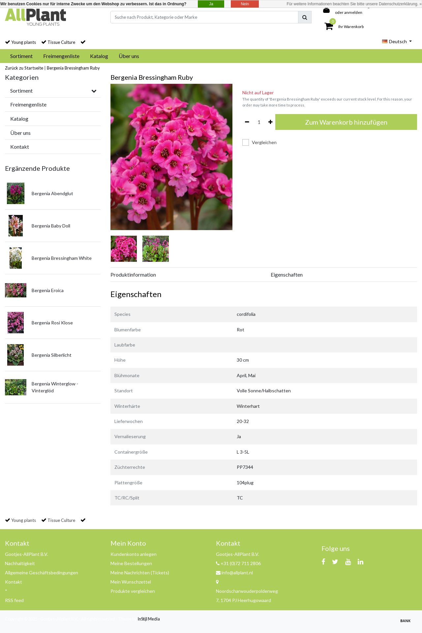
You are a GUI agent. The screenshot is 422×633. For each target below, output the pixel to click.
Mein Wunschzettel (130, 582)
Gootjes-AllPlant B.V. (26, 554)
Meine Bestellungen (131, 563)
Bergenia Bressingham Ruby (73, 68)
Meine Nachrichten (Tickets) (139, 572)
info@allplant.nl (234, 572)
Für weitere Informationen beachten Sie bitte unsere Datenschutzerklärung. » (354, 4)
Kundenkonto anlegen (133, 554)
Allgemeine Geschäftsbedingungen (41, 572)
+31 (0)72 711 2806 (238, 563)
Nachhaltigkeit (20, 563)
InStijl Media (148, 618)
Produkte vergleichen (132, 591)
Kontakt (13, 582)
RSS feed (14, 600)
